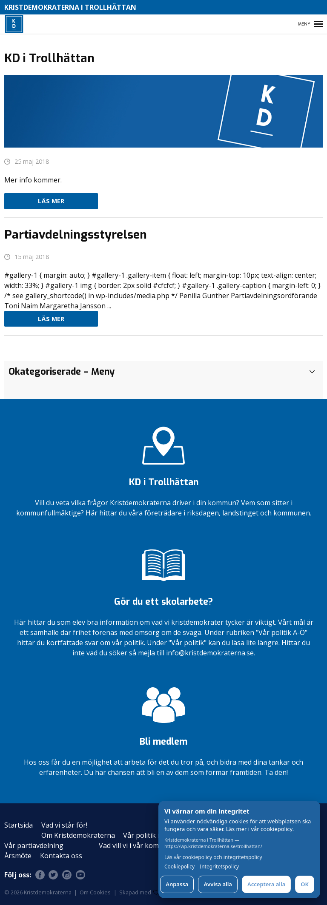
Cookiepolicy (179, 866)
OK (305, 884)
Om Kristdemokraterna (78, 835)
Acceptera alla (266, 884)
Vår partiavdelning (33, 845)
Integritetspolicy (219, 866)
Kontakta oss (61, 855)
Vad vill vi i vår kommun (136, 845)
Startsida (18, 825)
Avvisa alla (218, 884)
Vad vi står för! (64, 825)
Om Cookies (95, 892)
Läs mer (51, 201)
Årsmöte (18, 855)
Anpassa (177, 884)
